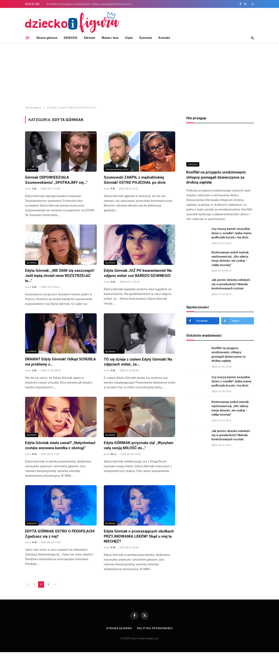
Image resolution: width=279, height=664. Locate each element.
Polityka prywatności (155, 628)
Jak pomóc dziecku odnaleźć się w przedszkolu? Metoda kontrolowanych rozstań (231, 284)
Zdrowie (89, 37)
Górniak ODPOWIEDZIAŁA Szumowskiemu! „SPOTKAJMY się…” (56, 180)
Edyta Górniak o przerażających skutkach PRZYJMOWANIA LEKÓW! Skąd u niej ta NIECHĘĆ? (139, 536)
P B (113, 188)
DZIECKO (70, 37)
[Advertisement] (139, 74)
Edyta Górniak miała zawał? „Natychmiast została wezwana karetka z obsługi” (60, 445)
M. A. (114, 454)
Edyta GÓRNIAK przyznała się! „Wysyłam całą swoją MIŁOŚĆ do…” (138, 445)
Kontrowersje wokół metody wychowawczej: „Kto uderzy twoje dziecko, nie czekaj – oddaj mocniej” (230, 259)
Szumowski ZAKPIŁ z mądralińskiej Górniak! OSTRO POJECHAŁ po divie (135, 180)
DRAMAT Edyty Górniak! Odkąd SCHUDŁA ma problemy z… (60, 362)
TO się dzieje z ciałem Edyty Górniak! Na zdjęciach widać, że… (138, 362)
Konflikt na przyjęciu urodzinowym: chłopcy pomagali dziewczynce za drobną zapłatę (91, 4)
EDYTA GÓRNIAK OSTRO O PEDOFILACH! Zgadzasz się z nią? (60, 534)
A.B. (34, 188)
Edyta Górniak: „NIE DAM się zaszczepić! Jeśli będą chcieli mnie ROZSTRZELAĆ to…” (59, 275)
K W (34, 454)
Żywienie (145, 37)
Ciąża (129, 37)
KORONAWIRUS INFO (117, 169)
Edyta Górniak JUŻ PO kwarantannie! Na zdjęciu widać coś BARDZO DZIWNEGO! (138, 273)
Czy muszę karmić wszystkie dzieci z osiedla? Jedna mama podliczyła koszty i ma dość (231, 233)
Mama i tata (110, 37)
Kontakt (164, 37)
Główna (32, 169)
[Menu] (28, 37)
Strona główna (46, 37)
